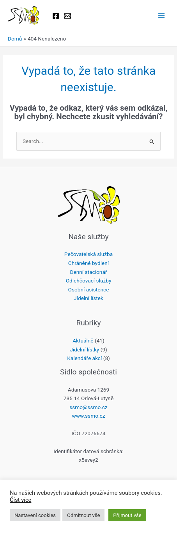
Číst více (20, 499)
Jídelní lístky (84, 349)
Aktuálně (83, 340)
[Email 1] (67, 15)
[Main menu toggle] (162, 16)
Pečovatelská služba (88, 254)
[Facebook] (55, 15)
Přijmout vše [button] (127, 515)
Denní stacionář (88, 272)
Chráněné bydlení (88, 263)
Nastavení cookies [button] (35, 515)
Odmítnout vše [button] (83, 515)
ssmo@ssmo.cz (88, 407)
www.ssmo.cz (88, 416)
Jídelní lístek (88, 298)
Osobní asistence (88, 289)
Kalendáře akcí (84, 358)
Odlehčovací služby (89, 280)
